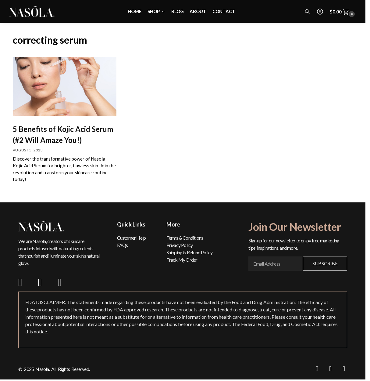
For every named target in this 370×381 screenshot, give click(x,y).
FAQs (122, 245)
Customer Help (131, 238)
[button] (343, 11)
